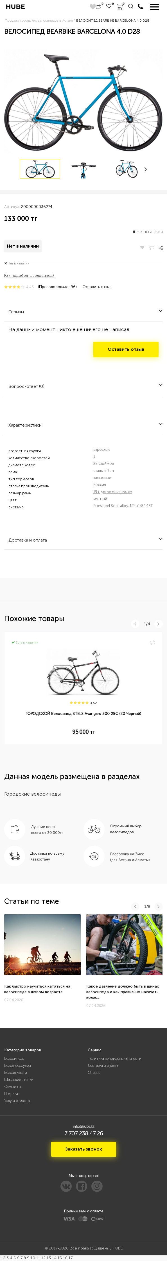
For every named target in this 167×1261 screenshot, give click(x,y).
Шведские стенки (18, 1079)
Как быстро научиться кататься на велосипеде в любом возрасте (37, 989)
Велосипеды (14, 1058)
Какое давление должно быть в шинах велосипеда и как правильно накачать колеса (122, 992)
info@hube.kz (83, 1126)
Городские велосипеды (32, 794)
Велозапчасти (15, 1072)
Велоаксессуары (17, 1065)
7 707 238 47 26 (83, 1133)
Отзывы (94, 1072)
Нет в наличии (23, 246)
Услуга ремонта (17, 1101)
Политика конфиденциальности (114, 1058)
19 (112, 492)
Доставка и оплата (103, 1065)
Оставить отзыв (97, 286)
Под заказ (11, 1094)
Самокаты (12, 1087)
